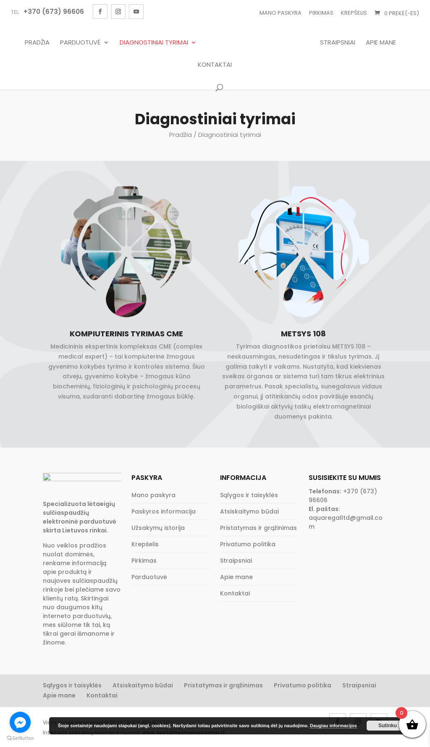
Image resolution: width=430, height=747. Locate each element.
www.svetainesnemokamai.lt (183, 735)
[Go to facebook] (20, 722)
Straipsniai (339, 43)
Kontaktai (215, 65)
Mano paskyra (281, 13)
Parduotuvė (78, 43)
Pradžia (35, 43)
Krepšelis (354, 13)
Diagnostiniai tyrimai (152, 43)
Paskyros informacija (163, 511)
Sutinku (387, 726)
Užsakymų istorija (158, 528)
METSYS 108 (303, 333)
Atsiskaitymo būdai (249, 511)
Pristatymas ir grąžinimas (258, 528)
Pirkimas (321, 13)
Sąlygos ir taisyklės (249, 495)
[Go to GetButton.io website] (20, 738)
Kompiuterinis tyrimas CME (126, 333)
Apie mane (383, 43)
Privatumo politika (247, 544)
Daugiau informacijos (333, 725)
